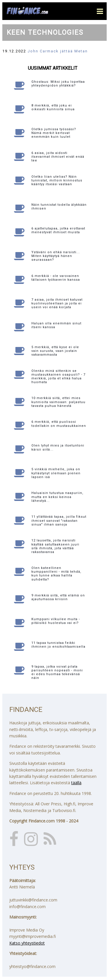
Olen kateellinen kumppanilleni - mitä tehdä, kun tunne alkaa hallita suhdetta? (56, 573)
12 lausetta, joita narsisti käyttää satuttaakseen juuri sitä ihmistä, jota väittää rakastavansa (55, 546)
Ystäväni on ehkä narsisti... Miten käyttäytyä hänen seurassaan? (55, 256)
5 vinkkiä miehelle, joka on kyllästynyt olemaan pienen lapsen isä (56, 473)
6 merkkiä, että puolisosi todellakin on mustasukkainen (58, 423)
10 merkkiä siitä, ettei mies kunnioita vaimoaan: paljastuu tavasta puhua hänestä (58, 401)
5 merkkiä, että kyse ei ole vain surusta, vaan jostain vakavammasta (55, 351)
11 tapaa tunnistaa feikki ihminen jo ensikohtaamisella (58, 645)
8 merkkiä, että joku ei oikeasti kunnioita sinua (53, 107)
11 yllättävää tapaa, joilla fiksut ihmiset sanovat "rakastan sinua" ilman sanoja (58, 520)
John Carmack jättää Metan (58, 51)
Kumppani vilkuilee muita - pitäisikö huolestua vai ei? (55, 621)
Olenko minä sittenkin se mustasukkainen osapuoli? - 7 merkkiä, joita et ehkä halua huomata (58, 376)
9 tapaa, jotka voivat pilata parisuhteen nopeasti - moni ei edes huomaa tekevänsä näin (57, 672)
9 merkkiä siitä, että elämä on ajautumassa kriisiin (58, 597)
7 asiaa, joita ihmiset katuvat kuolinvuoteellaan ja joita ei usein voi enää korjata (57, 303)
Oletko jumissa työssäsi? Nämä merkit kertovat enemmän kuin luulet (53, 133)
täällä (76, 782)
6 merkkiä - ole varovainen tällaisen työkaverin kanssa (55, 278)
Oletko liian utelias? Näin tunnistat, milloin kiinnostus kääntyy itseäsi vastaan (56, 180)
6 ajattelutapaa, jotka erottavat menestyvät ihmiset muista (58, 230)
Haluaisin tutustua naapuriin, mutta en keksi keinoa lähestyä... (57, 496)
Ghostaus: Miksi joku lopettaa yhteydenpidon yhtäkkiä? (58, 83)
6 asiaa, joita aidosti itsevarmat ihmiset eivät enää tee (57, 156)
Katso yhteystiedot (27, 943)
